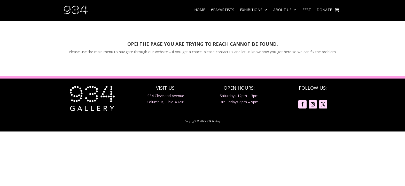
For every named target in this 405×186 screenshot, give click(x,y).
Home (199, 9)
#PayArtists (222, 9)
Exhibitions (251, 9)
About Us (282, 9)
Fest (306, 9)
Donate (324, 9)
